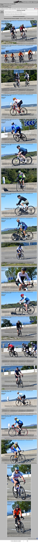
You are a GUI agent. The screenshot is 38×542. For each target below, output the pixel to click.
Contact (9, 8)
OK (27, 541)
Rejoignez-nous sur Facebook (33, 538)
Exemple (18, 8)
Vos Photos (14, 8)
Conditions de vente (4, 8)
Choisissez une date (21, 10)
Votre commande (24, 8)
